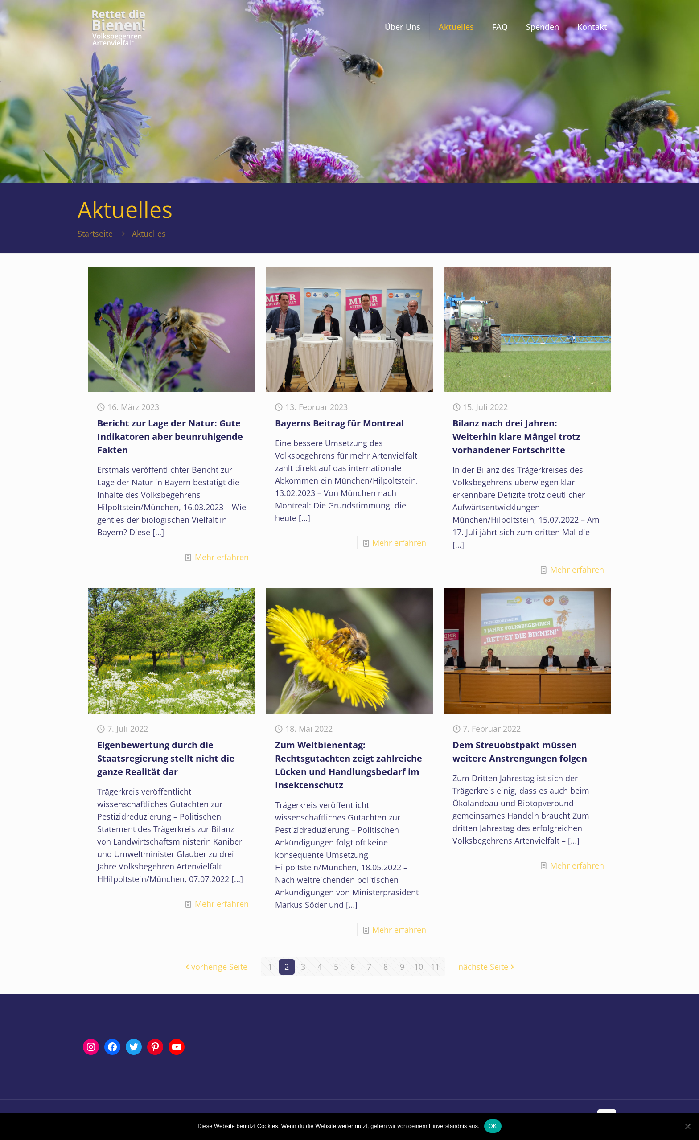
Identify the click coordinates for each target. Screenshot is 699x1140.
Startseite (95, 233)
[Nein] (687, 1126)
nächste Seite (487, 966)
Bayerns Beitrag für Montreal (339, 423)
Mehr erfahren (222, 557)
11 (435, 966)
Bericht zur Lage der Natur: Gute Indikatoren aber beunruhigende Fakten (170, 436)
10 (418, 966)
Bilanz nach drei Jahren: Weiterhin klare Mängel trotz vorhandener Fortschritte (516, 436)
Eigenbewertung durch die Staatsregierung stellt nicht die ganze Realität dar (165, 758)
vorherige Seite (215, 966)
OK (493, 1126)
